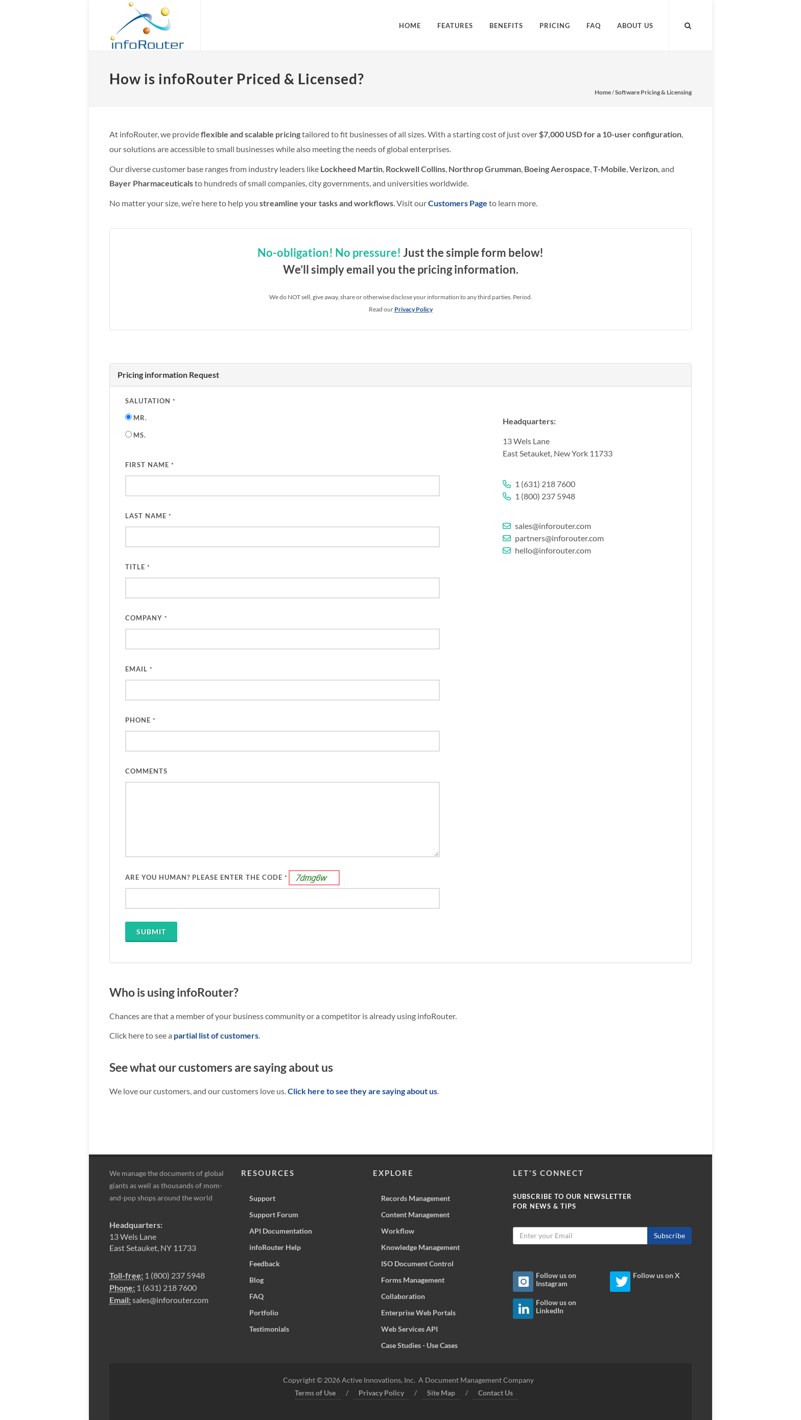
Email (138, 669)
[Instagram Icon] (523, 1281)
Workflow (397, 1230)
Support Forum (273, 1214)
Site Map (441, 1392)
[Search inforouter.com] (688, 24)
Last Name (148, 516)
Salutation (150, 401)
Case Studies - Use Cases (419, 1345)
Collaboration (403, 1296)
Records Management (415, 1198)
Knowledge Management (420, 1247)
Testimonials (269, 1329)
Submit (151, 931)
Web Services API (409, 1329)
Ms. (139, 435)
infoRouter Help (275, 1247)
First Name (149, 465)
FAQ (256, 1296)
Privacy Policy (381, 1392)
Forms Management (412, 1279)
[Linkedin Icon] (523, 1308)
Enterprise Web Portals (418, 1312)
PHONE (140, 720)
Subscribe (669, 1235)
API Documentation (280, 1230)
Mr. (140, 418)
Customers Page (457, 203)
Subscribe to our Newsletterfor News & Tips (572, 1201)
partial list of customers (216, 1035)
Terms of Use (315, 1392)
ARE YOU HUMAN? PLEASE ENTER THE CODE (206, 877)
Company (146, 618)
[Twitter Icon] (620, 1281)
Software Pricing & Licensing (653, 92)
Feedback (264, 1263)
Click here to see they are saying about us (362, 1091)
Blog (256, 1279)
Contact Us (495, 1392)
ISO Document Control (417, 1263)
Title (137, 567)
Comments (146, 771)
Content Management (415, 1214)
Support (262, 1198)
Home (603, 92)
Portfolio (263, 1312)
